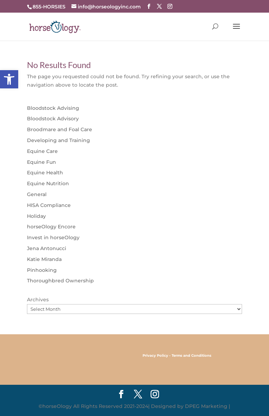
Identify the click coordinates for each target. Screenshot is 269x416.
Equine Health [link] (45, 172)
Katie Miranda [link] (44, 259)
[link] (9, 79)
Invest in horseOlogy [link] (53, 237)
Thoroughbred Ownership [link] (60, 280)
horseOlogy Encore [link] (51, 226)
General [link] (37, 194)
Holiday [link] (36, 216)
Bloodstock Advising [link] (53, 108)
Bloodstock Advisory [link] (53, 118)
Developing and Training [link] (58, 140)
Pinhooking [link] (42, 270)
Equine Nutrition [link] (48, 183)
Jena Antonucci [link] (46, 248)
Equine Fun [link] (41, 162)
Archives (38, 299)
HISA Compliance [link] (49, 205)
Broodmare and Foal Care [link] (59, 129)
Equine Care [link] (42, 151)
